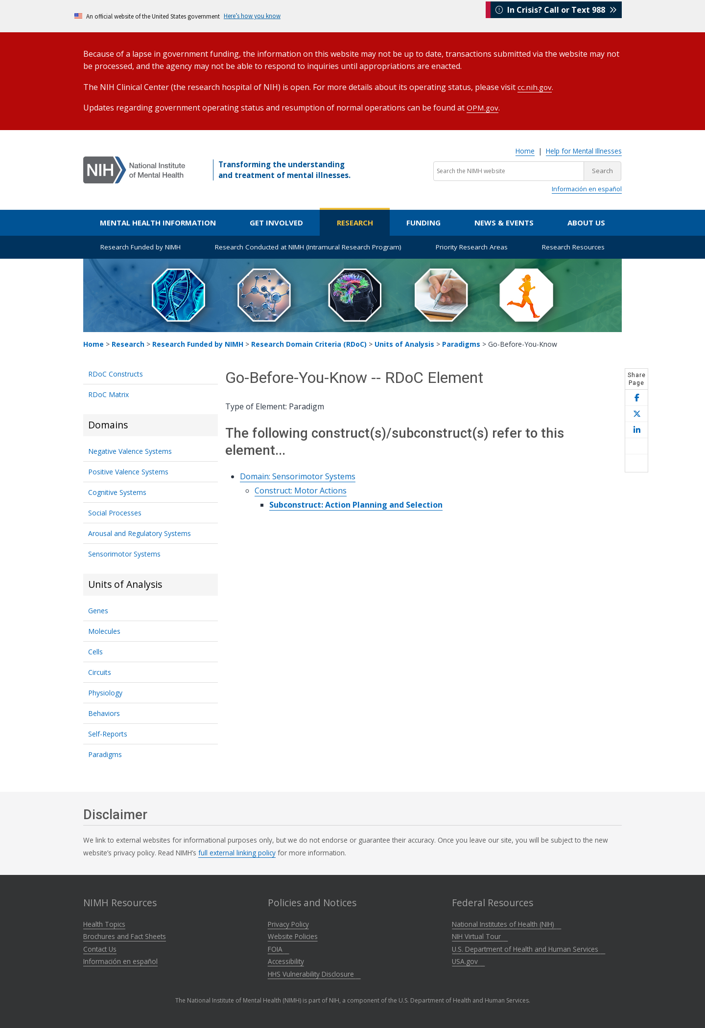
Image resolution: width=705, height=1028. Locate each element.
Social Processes (114, 511)
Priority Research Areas (472, 246)
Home (525, 150)
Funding (423, 221)
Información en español (587, 187)
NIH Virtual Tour (480, 935)
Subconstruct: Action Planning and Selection (356, 503)
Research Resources (573, 246)
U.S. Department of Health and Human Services (528, 948)
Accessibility (286, 960)
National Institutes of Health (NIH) (506, 923)
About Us (586, 221)
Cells (95, 650)
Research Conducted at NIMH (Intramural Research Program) (308, 246)
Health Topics (104, 923)
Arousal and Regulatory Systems (139, 532)
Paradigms (461, 343)
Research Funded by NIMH (140, 246)
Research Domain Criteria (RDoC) (309, 343)
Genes (98, 609)
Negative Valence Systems (130, 450)
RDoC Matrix (108, 393)
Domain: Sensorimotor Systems (297, 475)
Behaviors (104, 712)
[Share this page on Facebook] (636, 397)
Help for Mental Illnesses (584, 150)
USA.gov (468, 960)
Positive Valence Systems (128, 470)
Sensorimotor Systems (124, 553)
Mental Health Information (158, 221)
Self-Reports (107, 732)
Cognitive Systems (117, 491)
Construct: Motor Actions (301, 489)
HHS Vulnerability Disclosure (314, 973)
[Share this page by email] (636, 445)
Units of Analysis (404, 343)
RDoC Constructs (115, 373)
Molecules (104, 630)
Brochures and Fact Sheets (124, 935)
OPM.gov (483, 106)
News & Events (504, 221)
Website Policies (293, 935)
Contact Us (100, 948)
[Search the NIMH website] (508, 170)
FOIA (278, 948)
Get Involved (276, 221)
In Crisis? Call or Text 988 (556, 15)
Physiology (105, 691)
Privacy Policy (288, 923)
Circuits (99, 671)
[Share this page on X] (636, 413)
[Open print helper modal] (636, 462)
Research (355, 221)
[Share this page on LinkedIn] (636, 429)
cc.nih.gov (535, 86)
